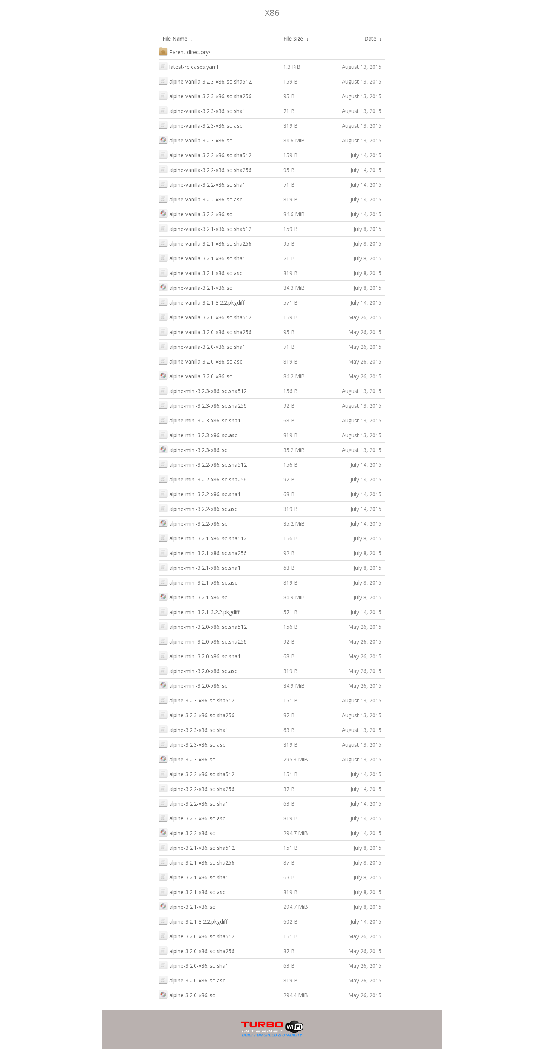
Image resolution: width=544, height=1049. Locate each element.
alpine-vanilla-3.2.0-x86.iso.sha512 (205, 316)
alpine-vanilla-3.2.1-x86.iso (196, 287)
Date (370, 38)
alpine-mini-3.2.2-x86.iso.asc (198, 508)
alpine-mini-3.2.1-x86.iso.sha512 (203, 537)
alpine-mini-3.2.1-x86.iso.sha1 (200, 567)
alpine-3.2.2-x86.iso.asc (192, 817)
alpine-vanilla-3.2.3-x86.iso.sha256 (205, 95)
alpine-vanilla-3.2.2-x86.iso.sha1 (202, 183)
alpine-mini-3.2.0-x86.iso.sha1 (200, 655)
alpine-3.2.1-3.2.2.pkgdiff (193, 920)
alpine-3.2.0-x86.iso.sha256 (197, 950)
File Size (293, 38)
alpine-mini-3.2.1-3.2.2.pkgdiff (199, 611)
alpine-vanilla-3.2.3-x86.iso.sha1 (202, 110)
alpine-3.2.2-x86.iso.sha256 (197, 788)
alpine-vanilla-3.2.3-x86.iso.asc (200, 125)
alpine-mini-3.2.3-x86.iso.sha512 (203, 390)
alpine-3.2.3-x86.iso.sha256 (197, 714)
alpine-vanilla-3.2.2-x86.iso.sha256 (205, 169)
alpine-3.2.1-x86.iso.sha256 (197, 861)
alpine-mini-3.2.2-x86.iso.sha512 (203, 464)
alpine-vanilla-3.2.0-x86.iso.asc (200, 360)
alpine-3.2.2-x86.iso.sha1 (194, 802)
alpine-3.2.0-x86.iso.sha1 (194, 965)
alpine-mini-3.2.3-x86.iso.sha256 (203, 405)
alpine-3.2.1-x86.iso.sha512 (197, 847)
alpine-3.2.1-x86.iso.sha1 (194, 876)
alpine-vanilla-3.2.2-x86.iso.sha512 (205, 154)
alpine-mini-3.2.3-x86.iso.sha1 (200, 419)
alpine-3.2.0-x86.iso (187, 994)
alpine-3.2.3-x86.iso (187, 758)
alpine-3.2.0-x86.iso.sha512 (197, 935)
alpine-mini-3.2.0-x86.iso (193, 685)
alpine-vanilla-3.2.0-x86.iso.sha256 (205, 331)
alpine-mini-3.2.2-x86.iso (193, 522)
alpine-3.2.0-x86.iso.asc (192, 979)
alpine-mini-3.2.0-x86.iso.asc (198, 670)
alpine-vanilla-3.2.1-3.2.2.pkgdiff (201, 301)
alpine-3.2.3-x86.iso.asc (192, 744)
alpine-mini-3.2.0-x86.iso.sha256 (203, 640)
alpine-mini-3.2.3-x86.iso (193, 449)
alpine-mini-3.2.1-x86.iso (193, 596)
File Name (174, 38)
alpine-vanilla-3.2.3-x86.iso (196, 139)
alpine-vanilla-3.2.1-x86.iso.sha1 (202, 257)
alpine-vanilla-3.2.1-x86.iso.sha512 (205, 228)
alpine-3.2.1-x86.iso (187, 906)
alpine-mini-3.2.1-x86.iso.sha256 (203, 552)
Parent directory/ (184, 51)
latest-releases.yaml (188, 66)
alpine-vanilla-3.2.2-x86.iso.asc (200, 198)
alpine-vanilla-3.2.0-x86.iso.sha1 (202, 346)
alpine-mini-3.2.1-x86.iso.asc (198, 581)
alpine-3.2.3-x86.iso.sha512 (197, 699)
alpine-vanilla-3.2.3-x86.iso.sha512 (205, 80)
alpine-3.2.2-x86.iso (187, 832)
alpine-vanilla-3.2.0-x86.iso (196, 375)
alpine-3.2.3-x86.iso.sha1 (194, 729)
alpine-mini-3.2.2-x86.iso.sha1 (200, 493)
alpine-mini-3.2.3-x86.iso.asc (198, 434)
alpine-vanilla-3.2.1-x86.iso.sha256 (205, 242)
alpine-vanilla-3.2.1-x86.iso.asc (200, 272)
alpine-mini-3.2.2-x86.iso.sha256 (203, 478)
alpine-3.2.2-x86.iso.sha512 (197, 773)
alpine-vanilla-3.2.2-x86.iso (196, 213)
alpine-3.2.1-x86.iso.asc (192, 891)
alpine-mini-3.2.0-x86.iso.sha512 (203, 626)
